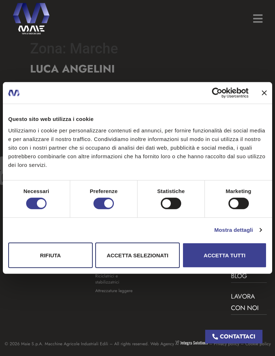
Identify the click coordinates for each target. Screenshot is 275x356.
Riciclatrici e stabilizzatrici (107, 279)
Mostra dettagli (233, 230)
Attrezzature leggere (113, 290)
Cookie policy (258, 344)
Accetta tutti (225, 255)
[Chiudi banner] (264, 92)
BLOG (239, 276)
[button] (257, 18)
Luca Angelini (72, 68)
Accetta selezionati (137, 255)
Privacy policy (226, 344)
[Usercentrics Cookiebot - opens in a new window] (217, 93)
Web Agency (179, 344)
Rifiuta (50, 255)
